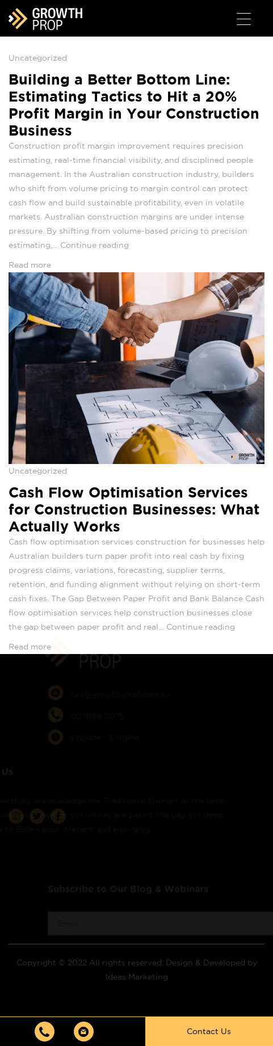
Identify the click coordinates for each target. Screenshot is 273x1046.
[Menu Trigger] (243, 19)
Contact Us (209, 1031)
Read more (30, 264)
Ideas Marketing (137, 967)
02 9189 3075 (95, 707)
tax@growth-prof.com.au (118, 685)
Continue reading (94, 245)
